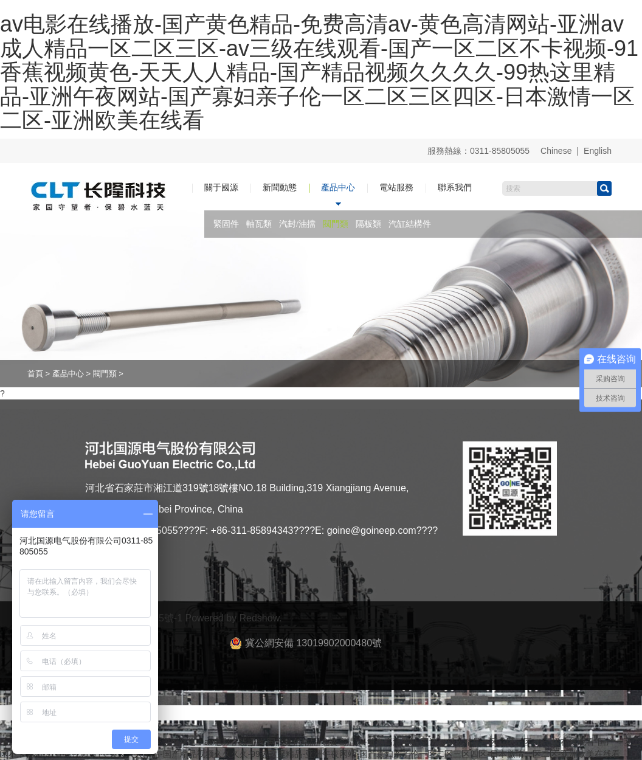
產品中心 (338, 187)
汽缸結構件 (409, 224)
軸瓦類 (259, 224)
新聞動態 (280, 187)
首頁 (35, 373)
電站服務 (396, 187)
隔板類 (368, 224)
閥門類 (335, 224)
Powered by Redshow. (233, 618)
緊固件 (226, 224)
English (598, 151)
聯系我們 (455, 187)
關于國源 (221, 187)
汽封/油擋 (297, 224)
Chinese (555, 151)
